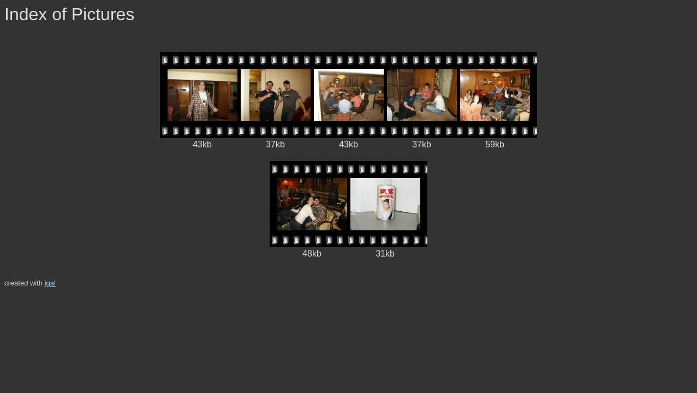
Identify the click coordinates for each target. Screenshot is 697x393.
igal (50, 283)
